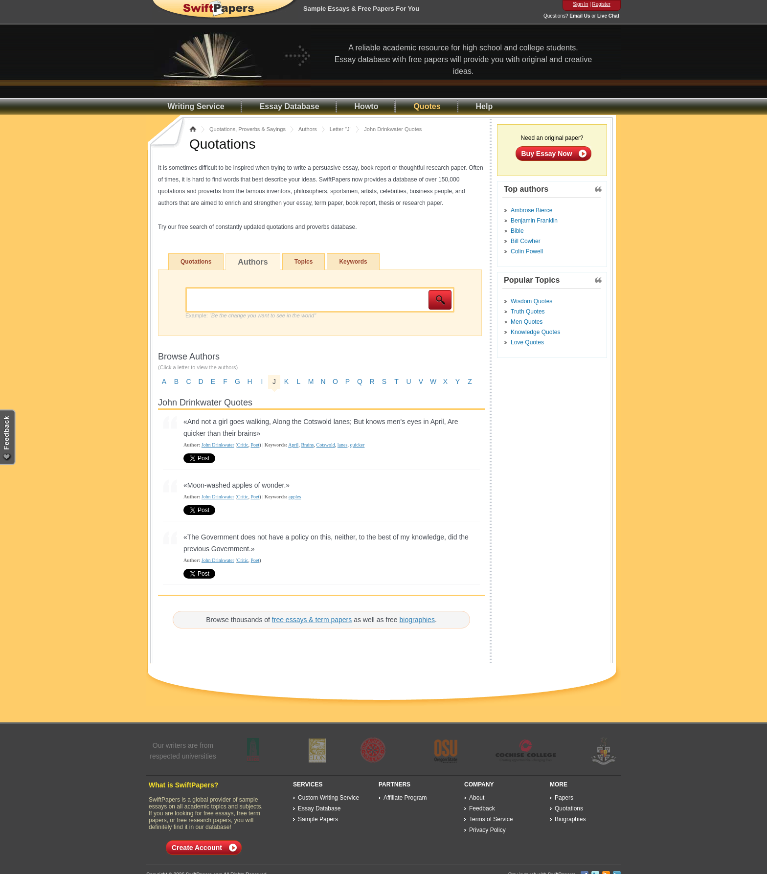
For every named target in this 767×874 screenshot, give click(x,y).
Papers (564, 797)
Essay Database (289, 106)
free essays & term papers (312, 620)
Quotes (426, 106)
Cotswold (325, 445)
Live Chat (608, 16)
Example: (250, 315)
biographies (417, 620)
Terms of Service (491, 819)
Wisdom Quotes (531, 301)
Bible (517, 230)
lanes (343, 445)
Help (484, 106)
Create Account (197, 848)
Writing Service (196, 106)
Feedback (482, 808)
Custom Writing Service (328, 797)
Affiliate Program (405, 797)
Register (601, 4)
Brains (307, 445)
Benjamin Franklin (534, 220)
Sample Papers (318, 819)
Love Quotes (527, 342)
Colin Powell (527, 251)
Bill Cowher (526, 241)
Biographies (570, 819)
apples (295, 496)
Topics (303, 261)
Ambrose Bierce (531, 210)
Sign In (580, 4)
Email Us (579, 16)
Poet (255, 445)
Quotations (195, 261)
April (293, 445)
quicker (357, 445)
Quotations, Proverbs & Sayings (247, 129)
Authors (307, 129)
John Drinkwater (218, 445)
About (476, 797)
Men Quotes (526, 321)
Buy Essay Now (546, 153)
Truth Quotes (528, 311)
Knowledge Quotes (535, 332)
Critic (242, 445)
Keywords (353, 261)
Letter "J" (341, 129)
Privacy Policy (487, 830)
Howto (367, 106)
